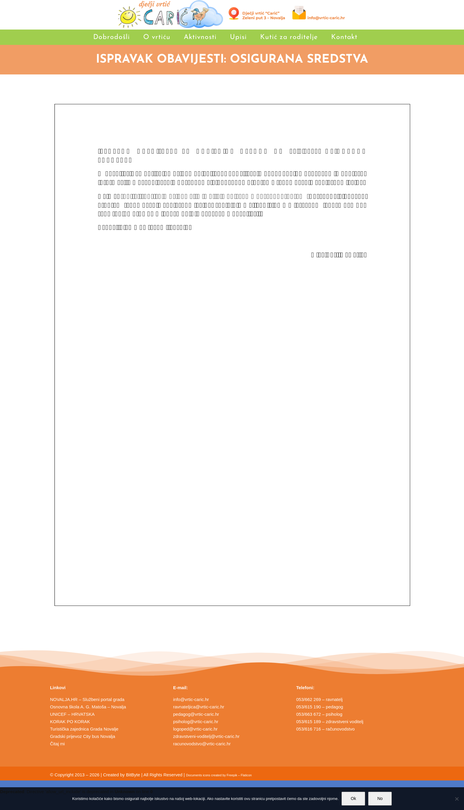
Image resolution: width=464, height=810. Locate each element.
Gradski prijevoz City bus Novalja (82, 736)
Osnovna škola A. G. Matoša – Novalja (88, 706)
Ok (353, 798)
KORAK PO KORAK (70, 721)
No (380, 798)
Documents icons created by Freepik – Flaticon (219, 775)
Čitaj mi (57, 743)
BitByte (133, 774)
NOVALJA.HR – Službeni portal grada (87, 699)
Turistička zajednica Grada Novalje (84, 728)
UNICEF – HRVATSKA (72, 714)
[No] (457, 799)
